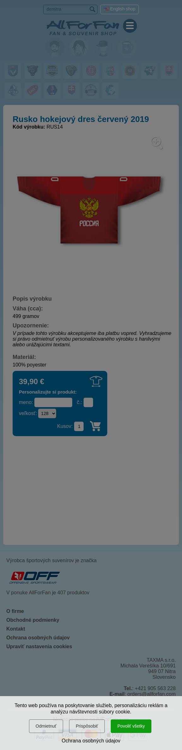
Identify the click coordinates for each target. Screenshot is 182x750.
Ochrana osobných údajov (91, 740)
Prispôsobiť (87, 726)
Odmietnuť (46, 726)
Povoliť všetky (131, 726)
